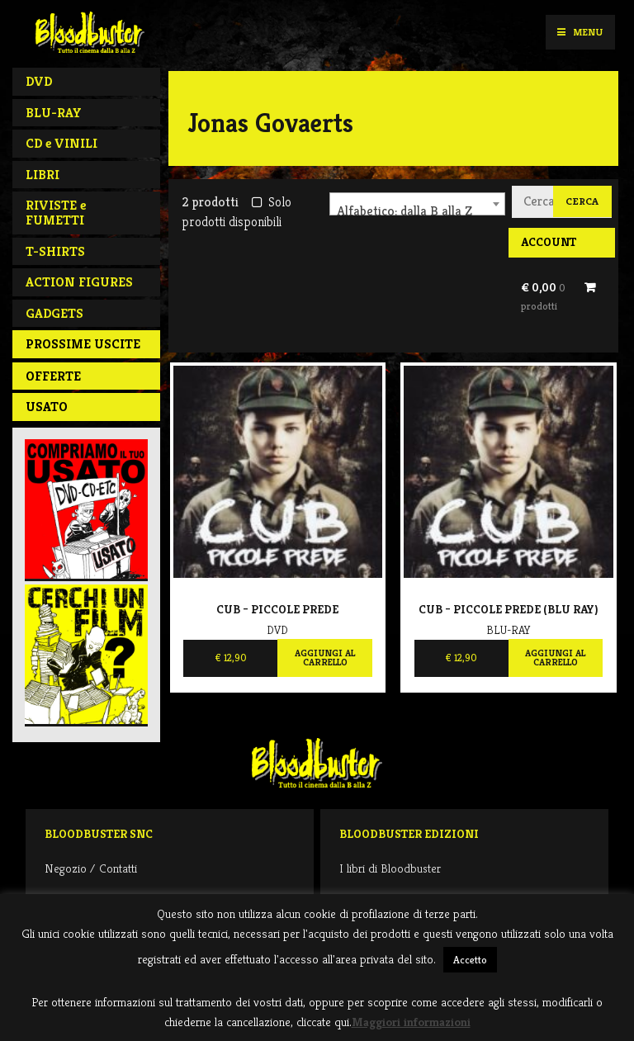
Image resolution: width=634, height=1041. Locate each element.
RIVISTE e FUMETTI (56, 212)
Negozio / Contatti (91, 868)
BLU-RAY (54, 112)
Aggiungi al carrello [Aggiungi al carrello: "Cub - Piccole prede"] (325, 658)
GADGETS (54, 313)
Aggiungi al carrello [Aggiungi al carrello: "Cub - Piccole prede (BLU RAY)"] (555, 658)
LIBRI (42, 174)
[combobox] (417, 203)
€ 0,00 (543, 296)
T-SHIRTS (55, 251)
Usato (47, 406)
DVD (39, 81)
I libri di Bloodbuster (390, 868)
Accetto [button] (470, 960)
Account (548, 241)
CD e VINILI (61, 143)
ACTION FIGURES (79, 282)
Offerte (53, 376)
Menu (580, 32)
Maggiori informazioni (411, 1021)
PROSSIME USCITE (83, 344)
